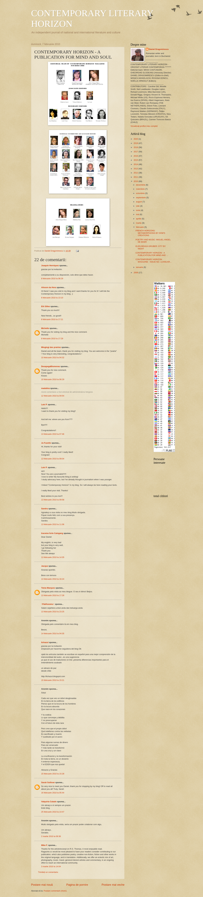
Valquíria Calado (48, 801)
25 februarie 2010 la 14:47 (52, 812)
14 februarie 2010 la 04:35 (52, 633)
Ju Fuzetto (46, 443)
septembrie (141, 197)
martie (139, 223)
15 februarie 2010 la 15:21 (52, 680)
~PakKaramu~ (47, 604)
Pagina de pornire (77, 884)
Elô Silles (45, 306)
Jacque (44, 566)
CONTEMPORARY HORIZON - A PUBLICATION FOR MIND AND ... (151, 254)
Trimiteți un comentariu (48, 872)
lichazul (44, 642)
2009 (136, 272)
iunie (138, 210)
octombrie (140, 193)
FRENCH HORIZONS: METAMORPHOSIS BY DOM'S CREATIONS (150, 232)
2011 (136, 177)
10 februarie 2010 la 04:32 (52, 357)
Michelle (45, 328)
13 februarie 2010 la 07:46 (52, 434)
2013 (136, 168)
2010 (136, 181)
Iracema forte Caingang (52, 533)
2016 (136, 156)
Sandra (44, 508)
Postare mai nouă (42, 884)
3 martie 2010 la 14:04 (51, 866)
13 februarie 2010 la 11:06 (52, 524)
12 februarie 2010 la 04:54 (52, 396)
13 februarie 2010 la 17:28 (52, 595)
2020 (136, 139)
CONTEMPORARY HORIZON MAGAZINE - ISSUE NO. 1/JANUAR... (153, 260)
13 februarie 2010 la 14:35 (52, 557)
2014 (136, 164)
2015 (136, 160)
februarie (140, 227)
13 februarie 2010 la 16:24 (52, 579)
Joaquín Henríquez (50, 265)
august (139, 202)
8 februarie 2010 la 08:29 (52, 278)
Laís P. (44, 404)
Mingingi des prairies (51, 347)
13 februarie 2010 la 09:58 (52, 500)
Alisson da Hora (48, 287)
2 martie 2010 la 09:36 (51, 836)
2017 (136, 151)
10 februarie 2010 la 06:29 (52, 379)
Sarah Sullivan (48, 782)
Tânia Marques (48, 588)
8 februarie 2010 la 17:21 (52, 319)
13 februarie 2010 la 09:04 (52, 459)
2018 (136, 147)
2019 (136, 143)
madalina (45, 388)
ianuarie (139, 267)
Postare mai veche (113, 884)
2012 (136, 173)
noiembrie (140, 189)
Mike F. (44, 845)
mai (138, 214)
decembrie (141, 185)
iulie (138, 206)
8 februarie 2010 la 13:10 (52, 297)
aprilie (139, 219)
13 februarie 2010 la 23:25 (52, 611)
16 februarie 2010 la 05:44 (52, 793)
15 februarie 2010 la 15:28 (52, 774)
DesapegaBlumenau (50, 366)
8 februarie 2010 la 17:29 (52, 338)
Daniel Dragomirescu (159, 49)
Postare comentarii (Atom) (55, 891)
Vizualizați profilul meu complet (144, 126)
